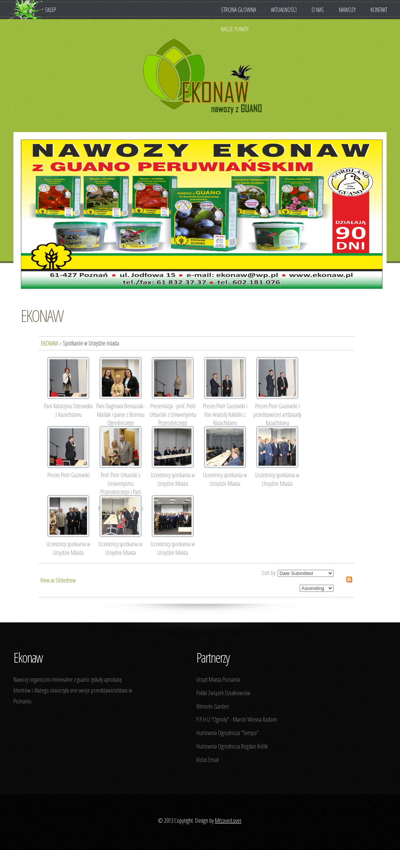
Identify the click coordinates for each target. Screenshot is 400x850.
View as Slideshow (58, 580)
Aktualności (284, 10)
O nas (321, 9)
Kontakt (379, 10)
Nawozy (351, 9)
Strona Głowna (238, 10)
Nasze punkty (235, 29)
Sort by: (269, 573)
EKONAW (42, 315)
